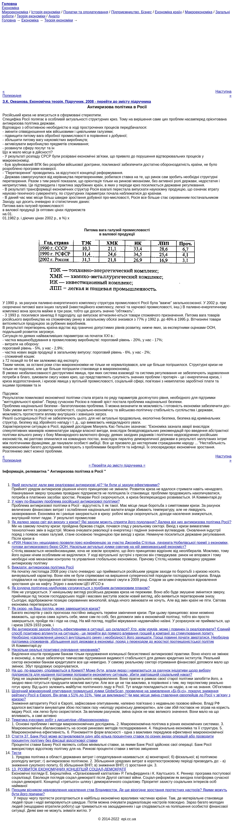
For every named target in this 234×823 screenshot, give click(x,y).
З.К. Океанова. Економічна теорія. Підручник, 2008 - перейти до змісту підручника (77, 102)
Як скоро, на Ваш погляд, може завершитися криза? (56, 608)
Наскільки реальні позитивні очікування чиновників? (56, 650)
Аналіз (54, 16)
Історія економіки (45, 12)
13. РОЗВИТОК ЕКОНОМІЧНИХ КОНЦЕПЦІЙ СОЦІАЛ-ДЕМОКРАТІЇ (69, 769)
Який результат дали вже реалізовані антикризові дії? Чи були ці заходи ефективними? (86, 485)
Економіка (10, 8)
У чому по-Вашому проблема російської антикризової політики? (66, 501)
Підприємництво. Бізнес (131, 12)
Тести (16, 753)
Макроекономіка (199, 12)
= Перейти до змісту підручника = (117, 465)
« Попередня (12, 94)
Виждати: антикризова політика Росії (43, 567)
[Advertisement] (117, 54)
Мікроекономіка (15, 12)
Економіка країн (168, 12)
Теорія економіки (31, 16)
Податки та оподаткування (85, 12)
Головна (9, 20)
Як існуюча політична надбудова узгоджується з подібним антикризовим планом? (81, 588)
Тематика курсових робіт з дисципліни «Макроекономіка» (60, 720)
